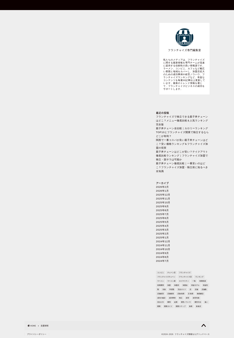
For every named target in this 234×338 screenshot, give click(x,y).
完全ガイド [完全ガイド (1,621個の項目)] (182, 289)
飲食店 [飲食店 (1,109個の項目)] (198, 306)
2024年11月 (163, 245)
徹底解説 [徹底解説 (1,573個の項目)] (200, 294)
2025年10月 (163, 202)
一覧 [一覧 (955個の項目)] (194, 281)
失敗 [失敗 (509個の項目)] (164, 289)
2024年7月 (162, 260)
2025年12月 (163, 194)
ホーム (43, 14)
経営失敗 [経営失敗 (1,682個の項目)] (196, 298)
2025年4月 (162, 225)
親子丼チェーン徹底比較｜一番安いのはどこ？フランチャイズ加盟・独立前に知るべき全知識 (182, 167)
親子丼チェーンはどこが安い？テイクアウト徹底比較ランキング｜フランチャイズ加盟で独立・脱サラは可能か (182, 155)
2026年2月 (162, 186)
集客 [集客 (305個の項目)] (190, 306)
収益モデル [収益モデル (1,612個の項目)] (195, 285)
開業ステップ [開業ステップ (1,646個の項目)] (181, 306)
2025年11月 (163, 198)
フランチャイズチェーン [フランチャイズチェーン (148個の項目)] (166, 277)
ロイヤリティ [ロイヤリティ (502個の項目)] (184, 281)
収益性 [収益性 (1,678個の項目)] (205, 285)
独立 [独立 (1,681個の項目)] (180, 298)
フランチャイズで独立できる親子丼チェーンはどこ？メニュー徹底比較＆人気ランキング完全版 (182, 120)
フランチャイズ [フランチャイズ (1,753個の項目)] (184, 272)
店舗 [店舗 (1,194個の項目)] (196, 289)
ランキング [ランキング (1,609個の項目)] (199, 277)
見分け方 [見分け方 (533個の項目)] (160, 302)
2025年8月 (162, 210)
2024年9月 (162, 253)
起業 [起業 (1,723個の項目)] (175, 302)
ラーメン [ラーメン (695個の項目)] (160, 281)
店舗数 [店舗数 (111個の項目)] (204, 289)
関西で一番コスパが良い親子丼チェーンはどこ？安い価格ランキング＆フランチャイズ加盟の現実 (182, 144)
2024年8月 (162, 257)
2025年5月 (162, 222)
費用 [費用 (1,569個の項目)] (169, 302)
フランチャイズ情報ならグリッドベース (117, 5)
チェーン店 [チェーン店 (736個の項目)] (171, 272)
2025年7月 (162, 214)
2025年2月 (162, 233)
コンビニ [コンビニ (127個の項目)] (160, 272)
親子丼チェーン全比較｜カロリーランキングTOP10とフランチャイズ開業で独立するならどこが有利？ (182, 132)
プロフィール (116, 14)
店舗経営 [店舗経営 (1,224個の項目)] (160, 294)
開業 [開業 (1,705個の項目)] (159, 306)
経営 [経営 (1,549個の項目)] (187, 298)
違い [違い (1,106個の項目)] (206, 302)
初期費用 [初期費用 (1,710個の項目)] (160, 285)
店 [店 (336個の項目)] (190, 289)
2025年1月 (162, 237)
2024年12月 (163, 241)
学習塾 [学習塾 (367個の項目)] (171, 289)
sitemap (191, 14)
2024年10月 (163, 249)
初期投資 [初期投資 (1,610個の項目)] (202, 281)
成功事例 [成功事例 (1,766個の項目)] (172, 298)
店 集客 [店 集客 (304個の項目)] (190, 294)
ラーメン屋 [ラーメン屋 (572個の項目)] (171, 281)
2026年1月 (162, 190)
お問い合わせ (79, 14)
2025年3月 (162, 229)
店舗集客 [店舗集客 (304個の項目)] (170, 294)
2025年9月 (162, 206)
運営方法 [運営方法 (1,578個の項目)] (198, 302)
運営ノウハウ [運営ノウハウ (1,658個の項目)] (186, 302)
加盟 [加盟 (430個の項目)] (169, 285)
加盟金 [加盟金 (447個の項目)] (185, 285)
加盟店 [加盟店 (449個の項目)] (176, 285)
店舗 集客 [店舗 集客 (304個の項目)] (180, 294)
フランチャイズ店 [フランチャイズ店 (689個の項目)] (185, 277)
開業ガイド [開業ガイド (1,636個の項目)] (168, 306)
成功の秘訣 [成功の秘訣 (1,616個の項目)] (161, 298)
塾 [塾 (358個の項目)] (158, 289)
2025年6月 (162, 218)
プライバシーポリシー (153, 14)
